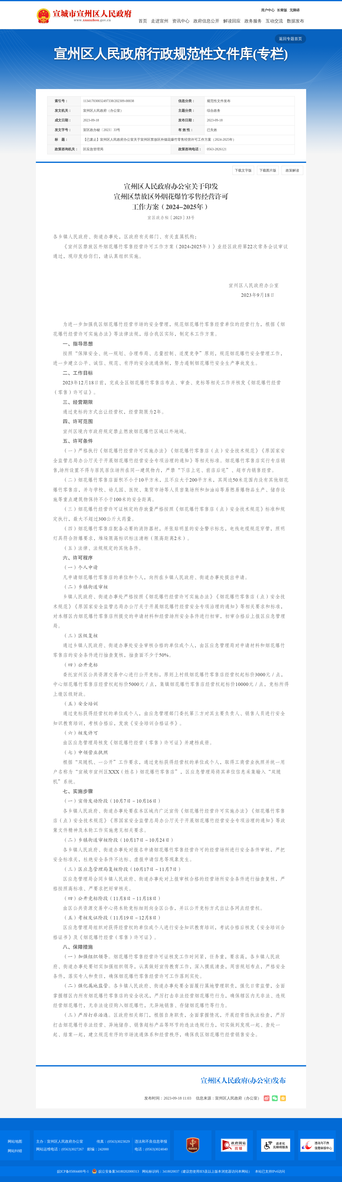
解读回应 (232, 21)
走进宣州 (159, 21)
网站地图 (15, 1141)
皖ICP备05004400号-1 (73, 1171)
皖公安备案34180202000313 (116, 1171)
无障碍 (294, 10)
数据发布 (295, 21)
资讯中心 (181, 21)
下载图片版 (267, 170)
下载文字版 (243, 170)
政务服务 (253, 21)
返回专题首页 (290, 39)
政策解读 (292, 170)
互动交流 (274, 21)
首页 (142, 21)
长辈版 (282, 10)
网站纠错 (15, 1151)
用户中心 (268, 10)
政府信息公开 (206, 21)
